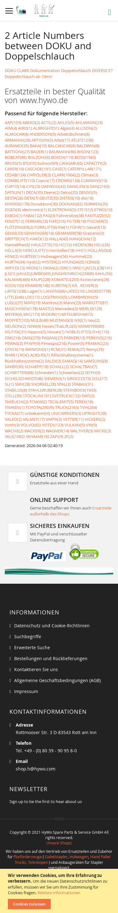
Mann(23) (72, 302)
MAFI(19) (32, 302)
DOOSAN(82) (71, 204)
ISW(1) (65, 268)
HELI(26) (102, 245)
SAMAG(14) (72, 361)
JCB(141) (104, 268)
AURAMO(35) (17, 146)
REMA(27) (76, 349)
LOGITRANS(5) (54, 297)
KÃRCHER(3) (85, 285)
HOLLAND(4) (99, 250)
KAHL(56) (103, 273)
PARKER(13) (74, 338)
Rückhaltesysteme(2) (24, 361)
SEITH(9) (92, 372)
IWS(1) (78, 268)
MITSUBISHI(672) (77, 314)
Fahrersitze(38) (70, 215)
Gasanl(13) (96, 227)
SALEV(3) (53, 361)
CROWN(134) (68, 180)
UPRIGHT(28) (94, 413)
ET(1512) (85, 209)
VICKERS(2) (95, 419)
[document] (60, 891)
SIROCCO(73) (79, 378)
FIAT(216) (57, 221)
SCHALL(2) (59, 366)
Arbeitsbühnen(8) (73, 134)
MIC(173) (31, 314)
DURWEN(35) (96, 204)
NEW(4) (34, 326)
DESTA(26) (14, 198)
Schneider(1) (46, 372)
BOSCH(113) (62, 157)
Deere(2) (51, 192)
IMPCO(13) (15, 268)
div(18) (87, 198)
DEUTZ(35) (49, 198)
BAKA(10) (38, 146)
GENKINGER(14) (39, 233)
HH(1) (81, 250)
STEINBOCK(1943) (79, 390)
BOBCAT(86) (16, 157)
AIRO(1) (25, 128)
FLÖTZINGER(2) (19, 227)
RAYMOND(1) (37, 349)
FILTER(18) (76, 221)
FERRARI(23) (36, 221)
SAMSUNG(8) (96, 361)
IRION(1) (34, 268)
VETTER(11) (73, 419)
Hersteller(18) (62, 250)
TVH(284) (88, 407)
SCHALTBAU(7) (83, 366)
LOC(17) (32, 297)
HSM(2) (12, 256)
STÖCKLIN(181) (37, 396)
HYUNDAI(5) (73, 262)
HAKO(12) (39, 239)
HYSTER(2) (51, 262)
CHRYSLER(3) (39, 175)
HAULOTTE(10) (44, 245)
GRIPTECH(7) (17, 239)
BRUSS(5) (13, 163)
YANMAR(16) (37, 436)
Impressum (26, 691)
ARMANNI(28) (18, 140)
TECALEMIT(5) (61, 401)
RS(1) (45, 355)
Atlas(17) (62, 140)
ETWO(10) (103, 209)
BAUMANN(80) (62, 151)
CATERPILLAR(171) (84, 169)
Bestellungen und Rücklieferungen (50, 658)
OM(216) (13, 338)
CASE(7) (59, 169)
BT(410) (30, 163)
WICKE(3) (102, 431)
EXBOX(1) (13, 215)
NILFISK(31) (15, 332)
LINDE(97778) (98, 291)
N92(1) (80, 320)
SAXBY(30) (14, 366)
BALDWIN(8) (87, 146)
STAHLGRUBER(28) (45, 390)
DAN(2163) (100, 186)
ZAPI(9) (56, 436)
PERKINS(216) (99, 338)
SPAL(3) (64, 384)
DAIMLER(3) (78, 186)
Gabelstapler (56, 856)
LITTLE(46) (14, 297)
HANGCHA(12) (82, 239)
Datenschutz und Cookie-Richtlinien (52, 626)
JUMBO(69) (41, 273)
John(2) (23, 273)
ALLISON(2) (86, 128)
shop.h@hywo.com (35, 769)
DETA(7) (31, 198)
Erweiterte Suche (32, 647)
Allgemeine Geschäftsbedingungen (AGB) (57, 680)
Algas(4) (67, 128)
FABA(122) (32, 215)
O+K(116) (100, 332)
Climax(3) (89, 175)
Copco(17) (45, 180)
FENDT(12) (14, 221)
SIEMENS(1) (55, 378)
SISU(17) (99, 378)
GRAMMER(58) (68, 233)
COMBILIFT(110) (20, 180)
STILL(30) (13, 396)
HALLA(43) (58, 239)
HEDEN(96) (83, 245)
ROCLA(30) (30, 355)
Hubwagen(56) (54, 256)
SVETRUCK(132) (66, 396)
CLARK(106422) (66, 175)
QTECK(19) (14, 349)
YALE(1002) (15, 436)
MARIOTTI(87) (95, 302)
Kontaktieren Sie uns (36, 669)
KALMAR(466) (17, 279)
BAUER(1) (39, 151)
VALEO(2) (13, 419)
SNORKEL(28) (43, 384)
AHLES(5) (65, 122)
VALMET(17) (34, 419)
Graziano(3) (93, 233)
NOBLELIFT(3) (78, 332)
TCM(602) (38, 401)
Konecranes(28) (94, 279)
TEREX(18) (84, 401)
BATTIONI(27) (17, 151)
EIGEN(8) (13, 209)
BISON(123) (87, 151)
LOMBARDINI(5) (83, 297)
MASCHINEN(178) (21, 308)
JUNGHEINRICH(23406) (73, 273)
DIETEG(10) (69, 198)
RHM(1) (12, 355)
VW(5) (91, 425)
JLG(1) (10, 273)
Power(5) (76, 343)
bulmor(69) (47, 163)
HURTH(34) (15, 262)
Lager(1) (34, 291)
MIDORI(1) (50, 314)
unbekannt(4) (37, 413)
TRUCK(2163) (67, 407)
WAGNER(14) (57, 431)
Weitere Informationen (58, 892)
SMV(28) (22, 384)
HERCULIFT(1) (35, 250)
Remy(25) (95, 349)
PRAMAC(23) (97, 343)
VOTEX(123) (53, 425)
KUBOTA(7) (61, 285)
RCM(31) (58, 349)
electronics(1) (34, 209)
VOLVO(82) (30, 425)
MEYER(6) (13, 314)
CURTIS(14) (15, 186)
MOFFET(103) (17, 320)
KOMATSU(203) (65, 279)
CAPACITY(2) (95, 163)
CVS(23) (33, 186)
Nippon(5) (36, 332)
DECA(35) (34, 192)
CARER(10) (14, 169)
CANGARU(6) (71, 163)
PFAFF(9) (32, 343)
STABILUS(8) (16, 390)
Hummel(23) (80, 256)
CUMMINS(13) (94, 180)
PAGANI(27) (52, 338)
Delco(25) (69, 192)
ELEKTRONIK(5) (62, 209)
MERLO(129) (90, 308)
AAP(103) (13, 122)
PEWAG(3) (14, 343)
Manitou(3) (52, 302)
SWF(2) (87, 396)
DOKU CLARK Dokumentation (32, 70)
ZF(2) (68, 436)
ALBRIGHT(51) (46, 128)
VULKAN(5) (75, 425)
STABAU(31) (82, 384)
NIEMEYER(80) (91, 326)
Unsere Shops (58, 842)
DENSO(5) (88, 192)
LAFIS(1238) (15, 291)
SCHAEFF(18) (36, 366)
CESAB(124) (15, 175)
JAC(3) (90, 268)
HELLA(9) (13, 250)
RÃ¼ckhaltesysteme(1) (72, 355)
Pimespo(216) (54, 343)
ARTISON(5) (42, 140)
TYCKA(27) (14, 413)
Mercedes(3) (66, 308)
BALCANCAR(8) (62, 146)
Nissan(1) (56, 332)
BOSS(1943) (85, 157)
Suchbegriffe (27, 636)
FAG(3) (49, 215)
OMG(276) (31, 338)
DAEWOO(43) (53, 186)
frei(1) (63, 227)
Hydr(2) (33, 262)
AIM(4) (11, 128)
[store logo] (37, 10)
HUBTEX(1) (30, 256)
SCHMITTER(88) (19, 372)
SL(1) (9, 384)
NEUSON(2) (15, 326)
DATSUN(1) (15, 192)
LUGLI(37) (14, 302)
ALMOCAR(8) (17, 134)
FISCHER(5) (97, 221)
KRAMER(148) (37, 285)
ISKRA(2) (51, 268)
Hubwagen (79, 856)
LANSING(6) (54, 291)
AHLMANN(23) (89, 122)
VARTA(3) (54, 419)
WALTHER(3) (81, 431)
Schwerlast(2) (71, 372)
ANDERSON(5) (43, 134)
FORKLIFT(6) (45, 227)
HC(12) (65, 245)
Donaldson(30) (44, 204)
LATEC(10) (75, 291)
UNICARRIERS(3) (66, 413)
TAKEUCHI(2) (16, 401)
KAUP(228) (40, 279)
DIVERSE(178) (17, 204)
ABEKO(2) (31, 122)
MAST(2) (46, 308)
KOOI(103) (14, 285)
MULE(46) (39, 320)
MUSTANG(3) (61, 320)
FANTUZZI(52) (97, 215)
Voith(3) (12, 425)
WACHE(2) (14, 431)
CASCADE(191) (38, 169)
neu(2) (93, 320)
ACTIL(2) (48, 122)
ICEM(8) (92, 262)
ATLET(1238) (82, 140)
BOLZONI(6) (39, 157)
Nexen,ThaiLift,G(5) (59, 326)
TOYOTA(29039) (39, 407)
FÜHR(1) (77, 227)
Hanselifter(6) (17, 245)
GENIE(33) (14, 233)
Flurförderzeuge (28, 856)
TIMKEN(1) (15, 407)
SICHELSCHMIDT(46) (24, 378)
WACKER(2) (34, 431)
